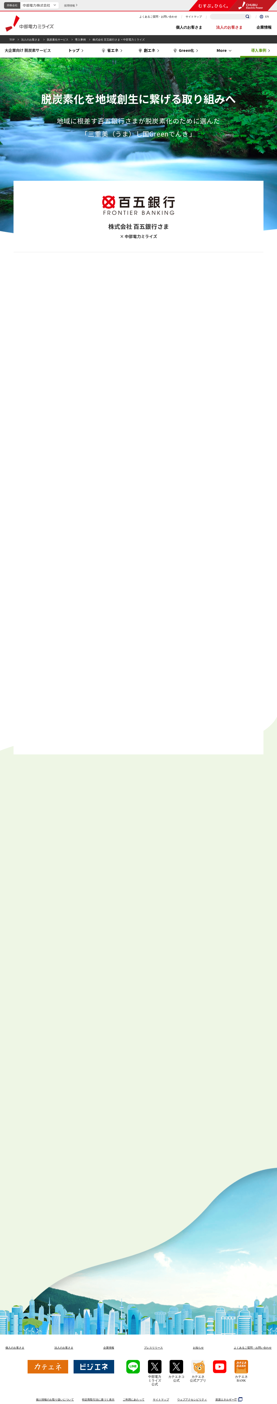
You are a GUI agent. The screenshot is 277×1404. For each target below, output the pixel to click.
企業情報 (264, 27)
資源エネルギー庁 (228, 1399)
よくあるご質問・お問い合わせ (158, 16)
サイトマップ (194, 16)
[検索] (247, 17)
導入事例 (80, 39)
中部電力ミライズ (29, 23)
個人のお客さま (189, 27)
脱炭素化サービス (57, 39)
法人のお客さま (229, 27)
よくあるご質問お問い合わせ (253, 1347)
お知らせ (198, 1347)
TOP (12, 39)
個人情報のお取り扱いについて (55, 1399)
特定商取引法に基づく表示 (98, 1399)
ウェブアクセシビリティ (192, 1399)
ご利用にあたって (133, 1399)
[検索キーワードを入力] (230, 16)
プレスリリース (153, 1347)
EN (264, 16)
